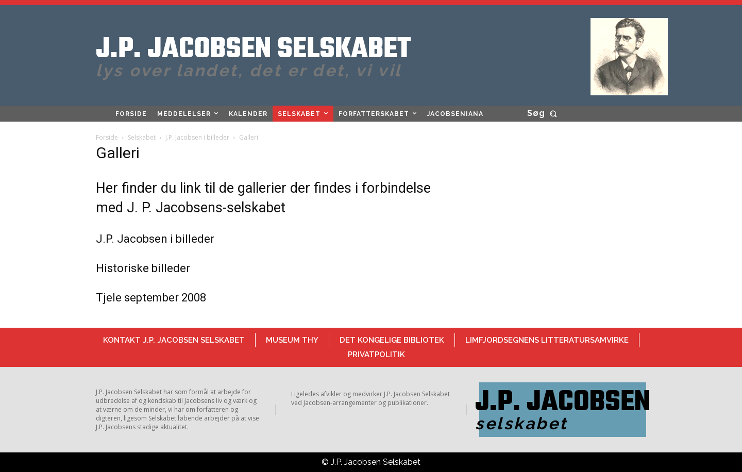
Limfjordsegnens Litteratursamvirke (547, 340)
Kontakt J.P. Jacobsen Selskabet (174, 340)
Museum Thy (292, 340)
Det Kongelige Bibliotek (392, 340)
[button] (544, 113)
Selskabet (142, 137)
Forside (107, 137)
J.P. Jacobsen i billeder (197, 137)
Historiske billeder (143, 268)
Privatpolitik (376, 354)
